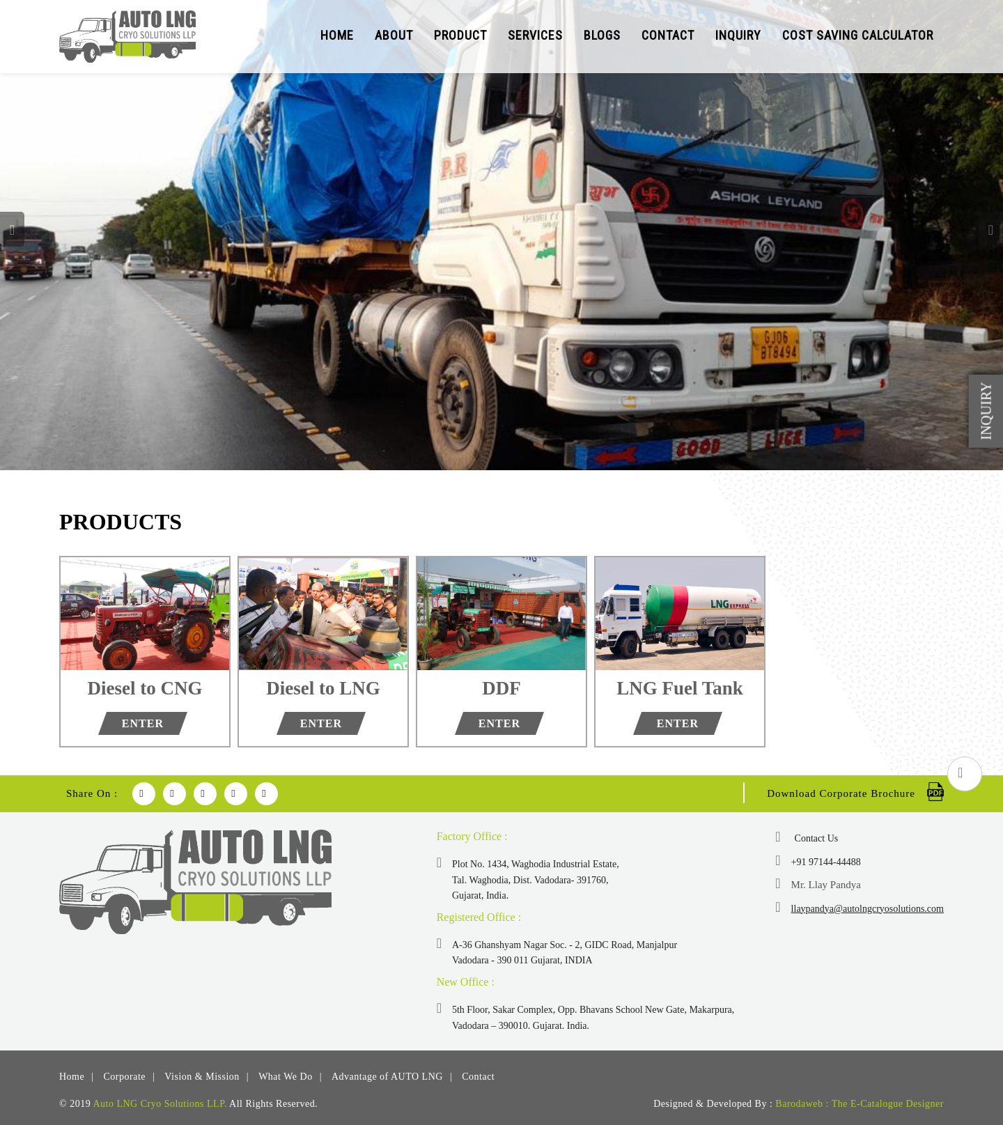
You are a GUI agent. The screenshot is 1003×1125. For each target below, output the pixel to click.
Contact (668, 35)
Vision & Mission (202, 1076)
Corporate (125, 1076)
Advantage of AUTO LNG (387, 1076)
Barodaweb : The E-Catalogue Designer (859, 1104)
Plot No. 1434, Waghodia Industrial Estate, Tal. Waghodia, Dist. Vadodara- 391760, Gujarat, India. (535, 880)
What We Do (285, 1076)
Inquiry (738, 35)
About (394, 35)
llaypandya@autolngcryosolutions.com (867, 908)
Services (535, 35)
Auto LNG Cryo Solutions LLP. (160, 1104)
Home (337, 35)
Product (460, 35)
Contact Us (817, 838)
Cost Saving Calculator (857, 35)
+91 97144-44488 (826, 862)
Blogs (602, 35)
